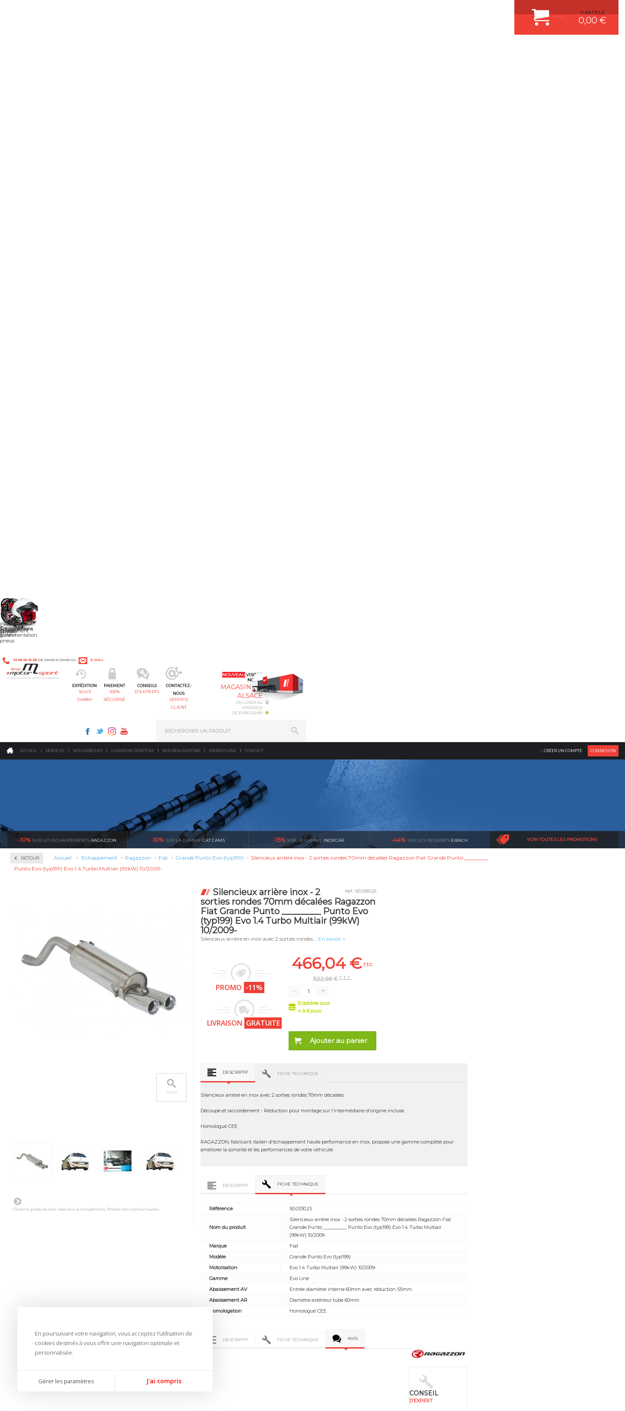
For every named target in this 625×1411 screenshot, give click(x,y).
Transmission (190, 1135)
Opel (28, 591)
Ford (28, 456)
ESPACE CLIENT (494, 1103)
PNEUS (336, 1157)
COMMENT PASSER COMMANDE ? (515, 1124)
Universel (33, 706)
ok (292, 1263)
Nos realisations (181, 71)
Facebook (400, 11)
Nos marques (87, 71)
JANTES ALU (343, 1146)
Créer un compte (563, 71)
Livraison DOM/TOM (132, 71)
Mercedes (33, 550)
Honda (30, 466)
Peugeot (32, 602)
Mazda (30, 539)
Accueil (28, 71)
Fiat (27, 446)
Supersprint (38, 750)
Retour (155, 179)
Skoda (30, 654)
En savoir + (456, 259)
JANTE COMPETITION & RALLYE (364, 1189)
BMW (29, 383)
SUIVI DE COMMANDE (500, 1146)
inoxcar (308, 160)
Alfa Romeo (36, 352)
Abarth (31, 342)
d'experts (287, 50)
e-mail (198, 12)
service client (350, 50)
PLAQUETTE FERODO (353, 1114)
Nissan (30, 581)
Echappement (190, 1124)
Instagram (424, 11)
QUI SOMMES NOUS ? (32, 1170)
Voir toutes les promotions (562, 160)
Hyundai (33, 477)
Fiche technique (423, 394)
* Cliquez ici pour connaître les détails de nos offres (374, 1271)
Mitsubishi (34, 570)
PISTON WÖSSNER (350, 1124)
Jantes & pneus (192, 1168)
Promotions (222, 71)
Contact (254, 71)
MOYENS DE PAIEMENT (503, 1135)
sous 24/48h (162, 50)
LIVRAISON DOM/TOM (500, 1168)
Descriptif (360, 393)
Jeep (28, 498)
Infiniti (30, 487)
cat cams (188, 160)
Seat (28, 643)
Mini (28, 560)
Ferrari (30, 435)
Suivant (142, 522)
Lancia (30, 518)
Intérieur (184, 1189)
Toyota (30, 695)
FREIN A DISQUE (347, 1200)
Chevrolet (33, 394)
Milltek (30, 289)
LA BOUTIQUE (23, 1181)
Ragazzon (67, 160)
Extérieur (185, 1179)
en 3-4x (163, 1006)
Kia (26, 508)
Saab (28, 633)
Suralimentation (195, 1114)
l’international (571, 1006)
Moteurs (183, 1103)
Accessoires (38, 233)
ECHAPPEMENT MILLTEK (357, 1135)
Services (55, 71)
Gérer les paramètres (66, 1381)
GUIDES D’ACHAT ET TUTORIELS (513, 1189)
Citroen (31, 414)
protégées (470, 1006)
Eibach (429, 160)
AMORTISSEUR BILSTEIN (357, 1103)
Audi (28, 373)
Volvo (29, 726)
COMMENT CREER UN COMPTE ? (514, 1114)
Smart (29, 664)
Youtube (437, 11)
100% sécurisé (225, 50)
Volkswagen (37, 716)
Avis (478, 695)
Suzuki (31, 685)
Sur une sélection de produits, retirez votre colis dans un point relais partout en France (357, 1037)
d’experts (265, 1006)
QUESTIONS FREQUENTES (506, 1179)
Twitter (412, 11)
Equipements (189, 1200)
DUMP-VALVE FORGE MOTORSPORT (371, 1179)
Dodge (30, 425)
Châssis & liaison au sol (203, 1146)
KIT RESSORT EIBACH (353, 1168)
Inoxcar (32, 261)
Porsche (32, 612)
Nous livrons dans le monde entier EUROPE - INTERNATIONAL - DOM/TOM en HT (561, 1029)
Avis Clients (582, 1368)
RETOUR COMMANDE (500, 1157)
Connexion (603, 71)
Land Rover (36, 529)
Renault (32, 622)
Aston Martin (38, 362)
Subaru (31, 674)
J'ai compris (163, 1381)
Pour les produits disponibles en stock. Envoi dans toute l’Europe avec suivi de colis (51, 1029)
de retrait (367, 1013)
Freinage (183, 1157)
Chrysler (32, 404)
